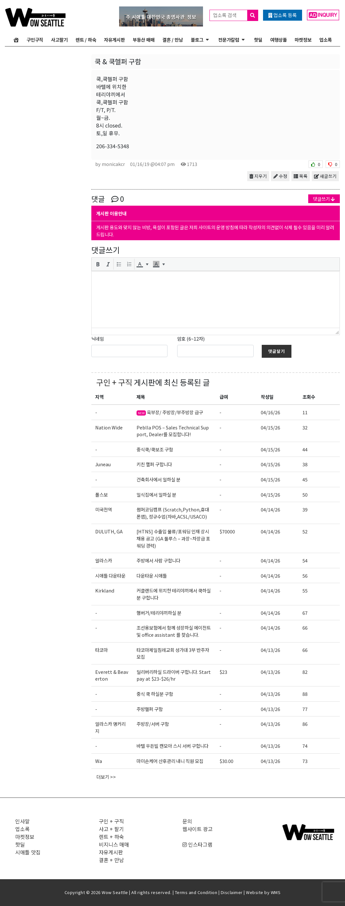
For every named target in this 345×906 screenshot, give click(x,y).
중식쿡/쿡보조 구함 (155, 449)
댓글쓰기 (324, 198)
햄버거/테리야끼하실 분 (159, 612)
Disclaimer (232, 892)
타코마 (101, 649)
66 (305, 627)
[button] (97, 264)
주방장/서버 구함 (153, 723)
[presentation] (98, 264)
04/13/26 (270, 649)
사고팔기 (59, 39)
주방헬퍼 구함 (150, 708)
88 (305, 693)
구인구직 (34, 39)
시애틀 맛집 (28, 852)
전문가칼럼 (228, 39)
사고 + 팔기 (111, 829)
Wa (98, 760)
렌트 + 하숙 (111, 836)
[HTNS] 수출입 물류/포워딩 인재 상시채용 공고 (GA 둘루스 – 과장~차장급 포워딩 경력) (173, 538)
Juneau (103, 464)
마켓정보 (303, 39)
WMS (276, 892)
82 (305, 671)
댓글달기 (276, 351)
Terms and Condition (196, 892)
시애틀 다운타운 (110, 575)
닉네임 (97, 338)
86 (305, 723)
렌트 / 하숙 (86, 39)
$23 (223, 671)
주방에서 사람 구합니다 (158, 560)
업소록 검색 (235, 15)
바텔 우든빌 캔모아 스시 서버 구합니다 (172, 745)
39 (305, 509)
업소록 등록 (282, 15)
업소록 (325, 39)
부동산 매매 (144, 39)
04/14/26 (270, 509)
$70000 (227, 531)
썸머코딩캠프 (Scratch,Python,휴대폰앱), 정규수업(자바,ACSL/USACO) (173, 513)
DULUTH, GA (109, 531)
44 (305, 449)
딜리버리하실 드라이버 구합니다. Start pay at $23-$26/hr (174, 675)
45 (305, 479)
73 (305, 760)
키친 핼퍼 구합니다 (154, 464)
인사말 (22, 821)
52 (305, 531)
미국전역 (103, 509)
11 (305, 412)
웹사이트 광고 (197, 829)
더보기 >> (106, 776)
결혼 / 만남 (172, 39)
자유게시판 (114, 39)
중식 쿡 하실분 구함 (155, 693)
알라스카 (103, 560)
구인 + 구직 (114, 382)
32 (305, 427)
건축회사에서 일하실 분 (158, 479)
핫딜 (258, 39)
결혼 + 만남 (111, 860)
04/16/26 (270, 412)
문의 (187, 821)
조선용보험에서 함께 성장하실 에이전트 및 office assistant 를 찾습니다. (174, 631)
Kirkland (104, 590)
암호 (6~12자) (191, 338)
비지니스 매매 (114, 844)
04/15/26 (270, 427)
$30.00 (226, 760)
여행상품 (278, 39)
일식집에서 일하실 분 (156, 494)
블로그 (197, 39)
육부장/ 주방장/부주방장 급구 (170, 412)
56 (305, 575)
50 (305, 494)
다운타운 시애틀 (152, 575)
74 (305, 745)
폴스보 (101, 494)
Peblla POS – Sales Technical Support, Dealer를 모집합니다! (173, 431)
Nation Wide (109, 427)
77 (305, 708)
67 (305, 612)
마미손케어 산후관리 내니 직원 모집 (170, 760)
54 (305, 560)
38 (305, 464)
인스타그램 (197, 844)
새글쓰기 (325, 176)
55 (305, 590)
